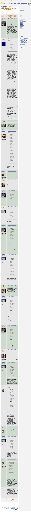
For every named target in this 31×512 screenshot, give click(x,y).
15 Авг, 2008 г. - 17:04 (12, 171)
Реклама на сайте (24, 3)
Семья (21, 23)
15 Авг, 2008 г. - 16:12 (12, 38)
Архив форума (4, 6)
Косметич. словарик (24, 32)
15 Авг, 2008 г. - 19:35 (12, 225)
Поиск (19, 3)
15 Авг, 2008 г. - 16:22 (12, 120)
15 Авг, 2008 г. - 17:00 (12, 131)
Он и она (21, 20)
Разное (21, 28)
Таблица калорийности (24, 33)
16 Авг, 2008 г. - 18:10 (12, 362)
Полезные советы (23, 17)
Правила (10, 6)
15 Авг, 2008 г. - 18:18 (12, 190)
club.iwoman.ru (12, 508)
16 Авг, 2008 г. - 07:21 (12, 349)
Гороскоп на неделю (24, 38)
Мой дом (21, 24)
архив (15, 3)
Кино (21, 27)
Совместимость (23, 39)
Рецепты (14, 0)
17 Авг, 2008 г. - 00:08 (12, 436)
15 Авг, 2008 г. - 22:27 (12, 296)
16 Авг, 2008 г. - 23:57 (12, 426)
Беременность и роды (25, 0)
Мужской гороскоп (23, 40)
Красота (21, 16)
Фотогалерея (4, 7)
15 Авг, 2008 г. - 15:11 (12, 18)
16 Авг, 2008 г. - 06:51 (12, 325)
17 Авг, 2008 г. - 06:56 (12, 488)
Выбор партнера (23, 41)
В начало (22, 10)
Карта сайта (22, 44)
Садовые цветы (23, 31)
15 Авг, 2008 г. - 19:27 (12, 206)
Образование (22, 19)
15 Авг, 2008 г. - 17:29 (12, 179)
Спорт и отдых (23, 21)
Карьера (21, 18)
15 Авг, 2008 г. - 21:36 (12, 285)
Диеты (18, 0)
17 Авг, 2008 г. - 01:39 (12, 459)
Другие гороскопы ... (24, 42)
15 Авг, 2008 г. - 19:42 (12, 254)
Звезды (21, 26)
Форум (12, 3)
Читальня (22, 25)
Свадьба (21, 22)
